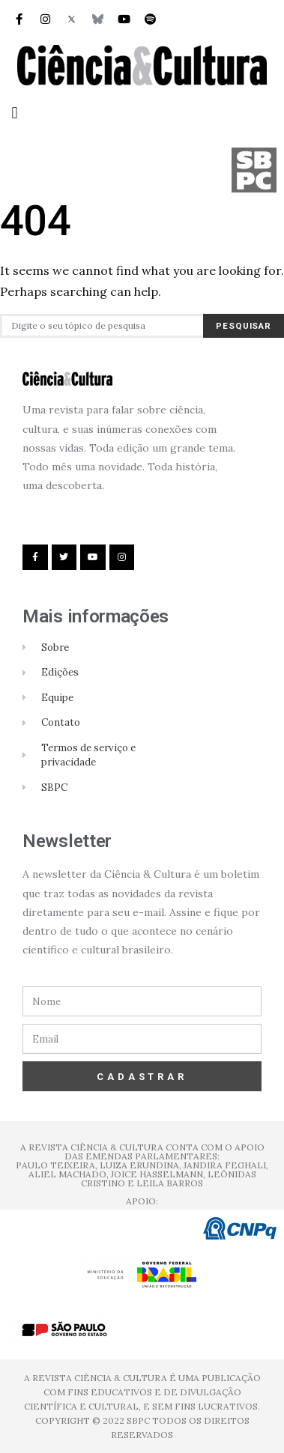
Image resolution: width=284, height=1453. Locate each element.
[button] (14, 112)
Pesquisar (243, 326)
